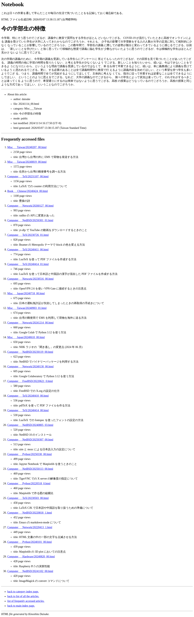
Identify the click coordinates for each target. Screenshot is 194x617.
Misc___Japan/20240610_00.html (26, 337)
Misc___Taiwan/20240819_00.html (26, 161)
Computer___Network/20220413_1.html (29, 527)
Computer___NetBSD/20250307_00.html (30, 439)
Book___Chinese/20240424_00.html (27, 191)
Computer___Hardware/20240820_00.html (31, 556)
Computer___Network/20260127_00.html (30, 205)
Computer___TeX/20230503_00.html (28, 498)
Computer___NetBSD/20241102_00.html (30, 571)
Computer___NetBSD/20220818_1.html (29, 512)
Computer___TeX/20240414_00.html (28, 410)
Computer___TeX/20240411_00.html (28, 249)
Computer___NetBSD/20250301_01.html (30, 220)
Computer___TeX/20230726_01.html (28, 234)
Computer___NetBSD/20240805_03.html (30, 425)
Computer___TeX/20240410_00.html (28, 395)
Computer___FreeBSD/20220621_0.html (30, 381)
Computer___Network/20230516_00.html (30, 278)
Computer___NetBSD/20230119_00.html (30, 351)
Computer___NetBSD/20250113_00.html (30, 468)
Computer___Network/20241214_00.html (30, 322)
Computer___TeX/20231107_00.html (28, 176)
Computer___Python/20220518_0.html (28, 483)
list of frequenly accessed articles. (25, 601)
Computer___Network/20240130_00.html (30, 366)
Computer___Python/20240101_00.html (29, 541)
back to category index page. (23, 591)
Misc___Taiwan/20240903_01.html (26, 308)
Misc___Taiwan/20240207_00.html (26, 147)
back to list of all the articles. (23, 596)
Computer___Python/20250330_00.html (29, 454)
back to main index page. (21, 605)
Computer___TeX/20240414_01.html (28, 264)
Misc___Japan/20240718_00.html (26, 293)
